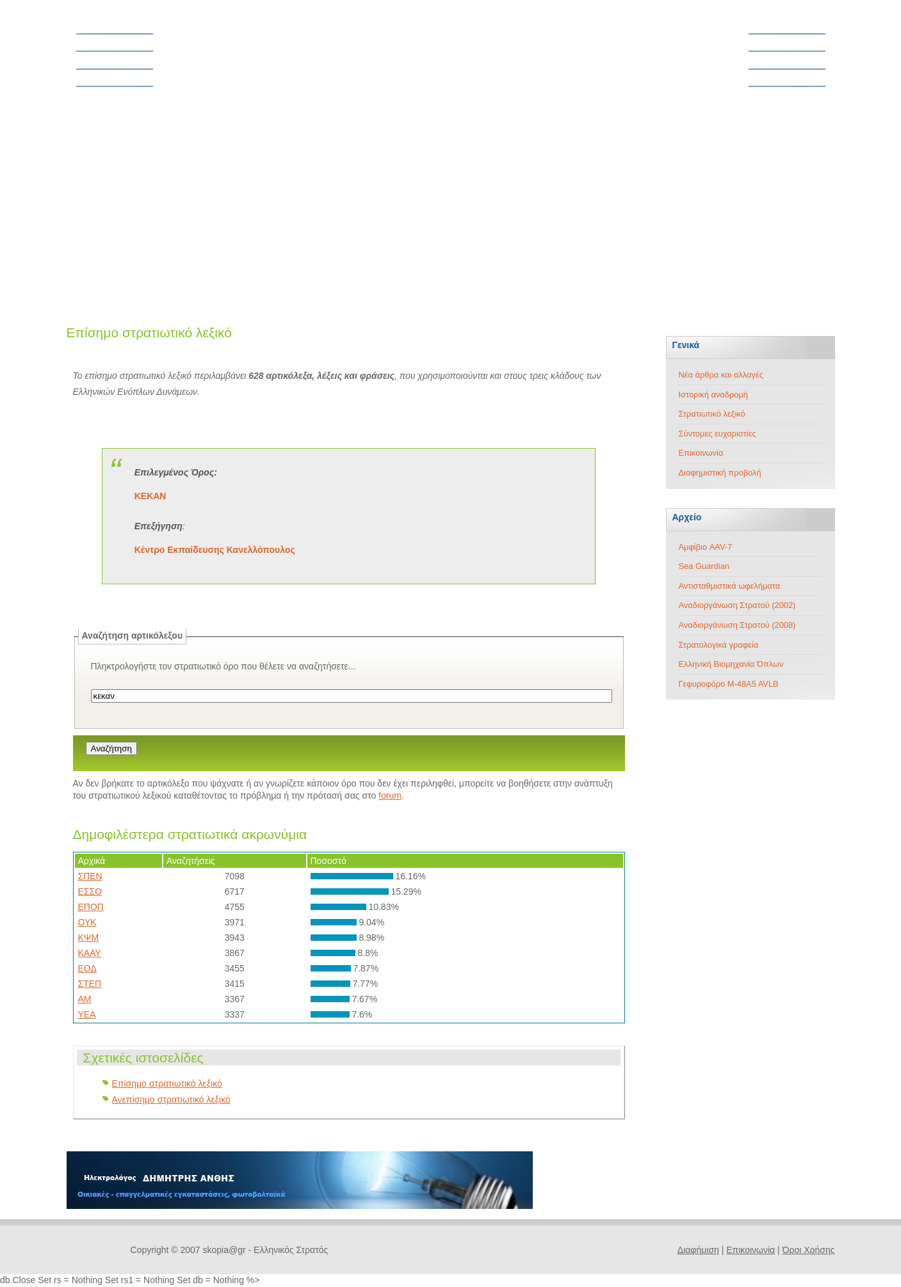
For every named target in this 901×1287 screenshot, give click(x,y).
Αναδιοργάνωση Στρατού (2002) (737, 605)
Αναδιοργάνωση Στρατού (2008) (737, 625)
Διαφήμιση (698, 1250)
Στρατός (806, 41)
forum (390, 795)
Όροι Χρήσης (809, 1250)
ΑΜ (85, 999)
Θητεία (92, 41)
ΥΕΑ (87, 1014)
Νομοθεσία (101, 59)
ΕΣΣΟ (90, 891)
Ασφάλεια (98, 94)
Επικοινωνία (701, 453)
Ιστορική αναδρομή (714, 394)
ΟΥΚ (87, 922)
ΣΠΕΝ (90, 876)
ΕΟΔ (87, 968)
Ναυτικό (806, 77)
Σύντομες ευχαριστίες (717, 433)
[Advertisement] (451, 204)
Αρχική (93, 24)
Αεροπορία (800, 59)
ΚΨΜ (88, 937)
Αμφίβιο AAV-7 (706, 547)
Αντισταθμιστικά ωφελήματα (730, 586)
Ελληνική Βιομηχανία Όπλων (731, 664)
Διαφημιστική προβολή (720, 472)
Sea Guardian (704, 566)
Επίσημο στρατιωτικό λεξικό (167, 1083)
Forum (92, 77)
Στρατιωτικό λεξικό (712, 414)
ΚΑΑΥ (89, 953)
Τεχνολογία (800, 94)
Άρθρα (808, 24)
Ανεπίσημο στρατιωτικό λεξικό (171, 1099)
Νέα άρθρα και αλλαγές (721, 375)
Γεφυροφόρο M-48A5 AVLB (729, 684)
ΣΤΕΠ (90, 984)
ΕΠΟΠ (91, 907)
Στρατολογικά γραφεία (719, 645)
